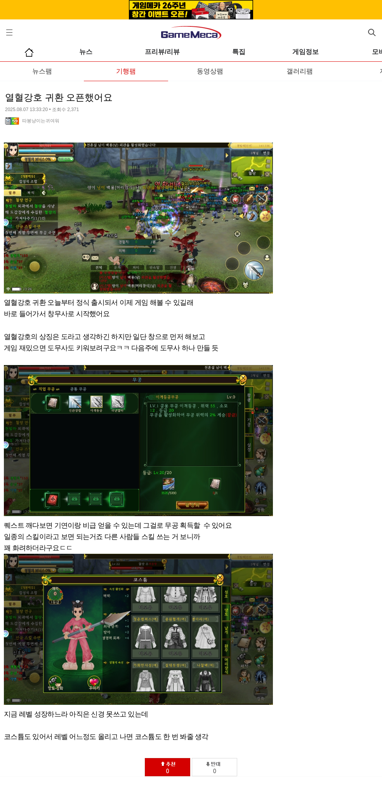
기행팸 (126, 71)
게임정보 (305, 52)
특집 (238, 52)
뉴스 (85, 52)
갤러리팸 (299, 71)
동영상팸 (210, 71)
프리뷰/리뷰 (162, 52)
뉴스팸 (42, 71)
